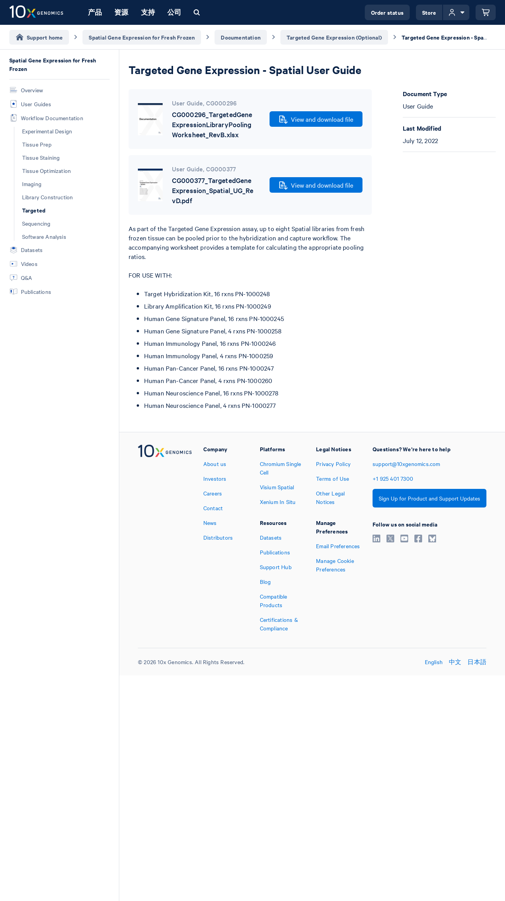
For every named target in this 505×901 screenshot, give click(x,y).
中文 (455, 662)
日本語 (476, 662)
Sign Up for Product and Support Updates (429, 498)
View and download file (316, 119)
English (434, 662)
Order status (387, 12)
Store (429, 12)
